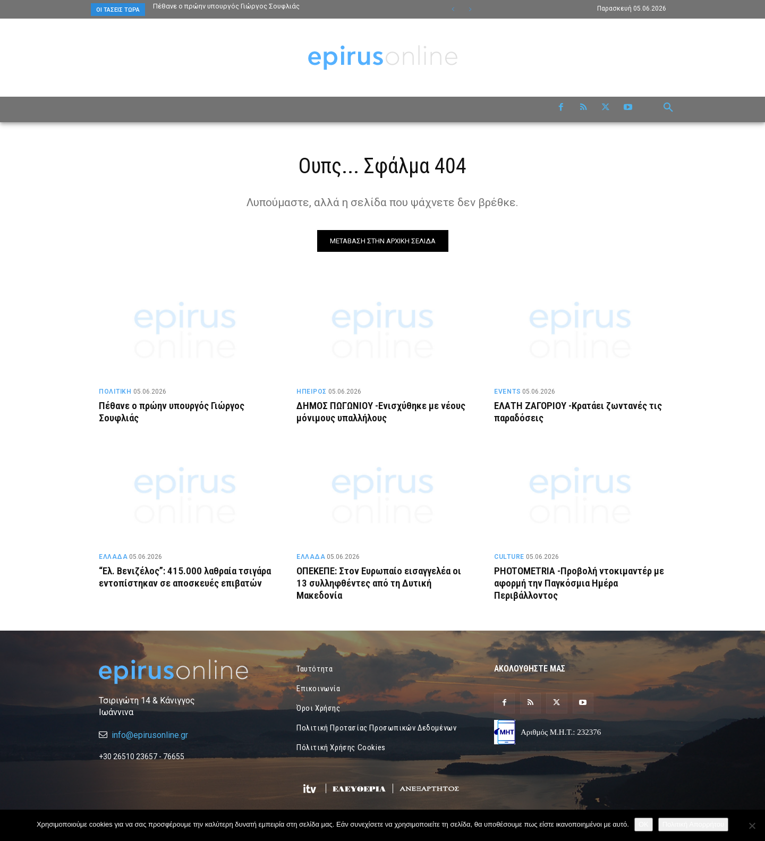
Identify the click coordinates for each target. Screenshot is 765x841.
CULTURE (509, 557)
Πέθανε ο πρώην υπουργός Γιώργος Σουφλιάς (227, 6)
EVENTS (507, 391)
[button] (668, 107)
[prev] (453, 9)
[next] (470, 9)
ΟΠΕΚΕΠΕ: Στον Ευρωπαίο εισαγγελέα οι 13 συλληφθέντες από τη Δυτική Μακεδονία (378, 583)
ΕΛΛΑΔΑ (113, 557)
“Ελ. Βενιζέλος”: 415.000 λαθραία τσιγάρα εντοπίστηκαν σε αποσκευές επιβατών (176, 583)
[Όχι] (751, 825)
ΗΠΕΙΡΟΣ (311, 391)
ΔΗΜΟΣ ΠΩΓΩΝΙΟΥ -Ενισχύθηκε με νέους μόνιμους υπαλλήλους (380, 412)
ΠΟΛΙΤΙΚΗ (115, 391)
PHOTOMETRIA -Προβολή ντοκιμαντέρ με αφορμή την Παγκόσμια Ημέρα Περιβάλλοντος (579, 583)
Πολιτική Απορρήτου (693, 824)
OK (644, 824)
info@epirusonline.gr (150, 735)
